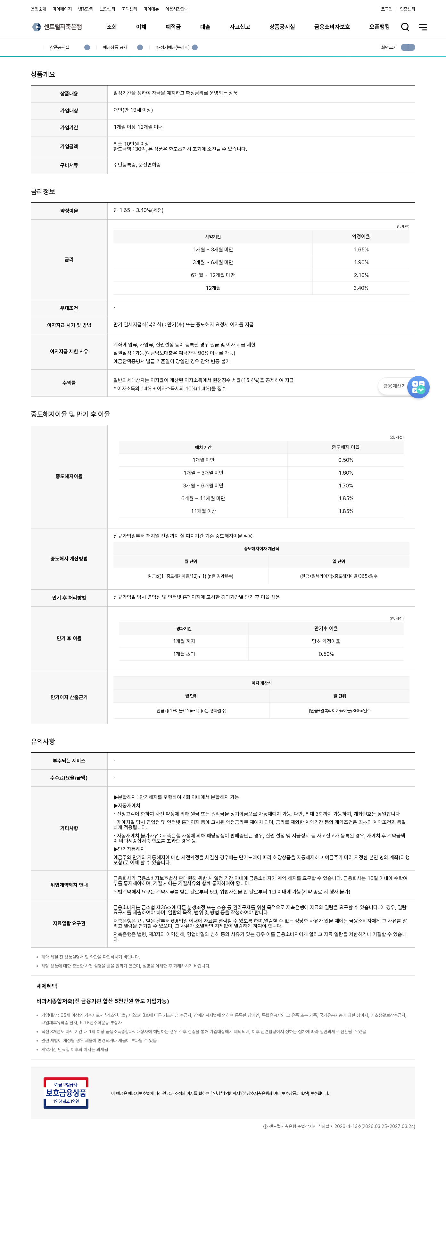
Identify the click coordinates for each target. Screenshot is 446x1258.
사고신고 (240, 26)
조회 (112, 26)
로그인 (386, 9)
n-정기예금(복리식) (172, 47)
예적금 (173, 26)
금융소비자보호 (332, 26)
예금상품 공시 (115, 47)
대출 (205, 26)
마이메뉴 (151, 9)
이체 (141, 26)
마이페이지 (62, 9)
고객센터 (129, 9)
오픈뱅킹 (379, 26)
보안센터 (107, 9)
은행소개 (38, 9)
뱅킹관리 (86, 9)
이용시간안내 (176, 9)
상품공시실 (282, 26)
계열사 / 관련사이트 (356, 1236)
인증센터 (407, 9)
